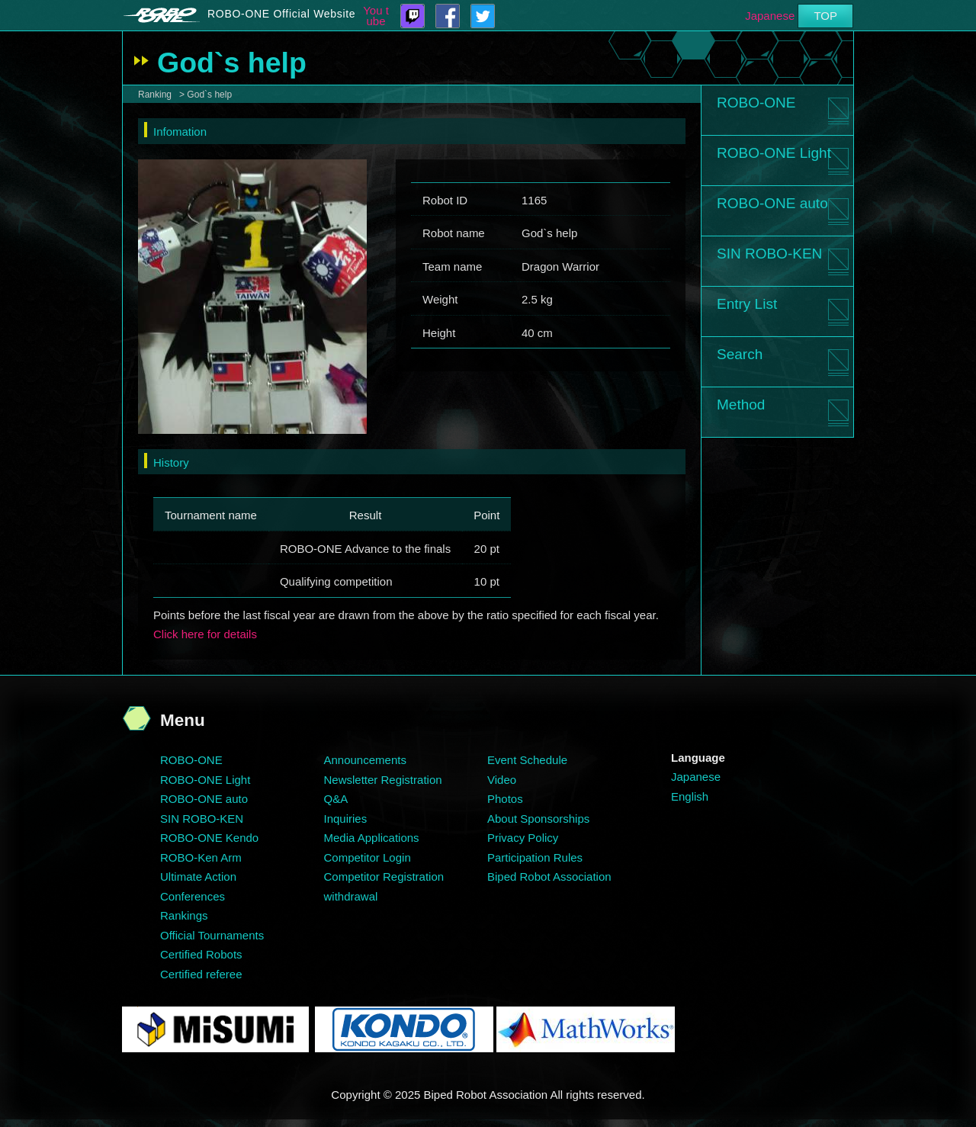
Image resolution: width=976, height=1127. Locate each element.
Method (741, 405)
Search (739, 354)
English (689, 796)
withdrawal (351, 896)
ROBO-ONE (756, 103)
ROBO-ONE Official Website (281, 14)
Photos (505, 798)
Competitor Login (367, 857)
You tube (376, 16)
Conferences (192, 896)
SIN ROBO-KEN (769, 254)
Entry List (747, 304)
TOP (825, 15)
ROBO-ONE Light (774, 153)
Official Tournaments (212, 935)
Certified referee (201, 974)
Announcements (365, 759)
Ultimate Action (198, 876)
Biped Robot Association (549, 876)
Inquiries (346, 818)
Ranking (155, 94)
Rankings (184, 915)
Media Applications (371, 837)
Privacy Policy (522, 837)
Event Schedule (527, 759)
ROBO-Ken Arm (201, 857)
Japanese (770, 15)
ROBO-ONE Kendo (209, 837)
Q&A (336, 798)
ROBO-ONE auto (772, 203)
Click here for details (205, 634)
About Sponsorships (538, 818)
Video (501, 779)
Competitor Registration (384, 876)
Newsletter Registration (383, 779)
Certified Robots (201, 954)
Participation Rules (535, 857)
